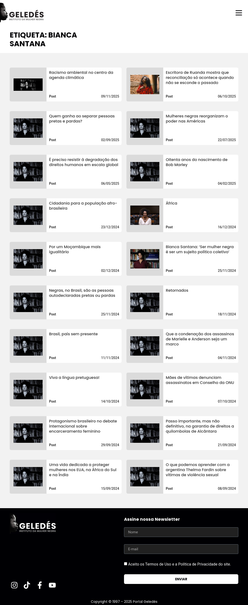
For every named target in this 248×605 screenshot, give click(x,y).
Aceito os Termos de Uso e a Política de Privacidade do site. (179, 564)
